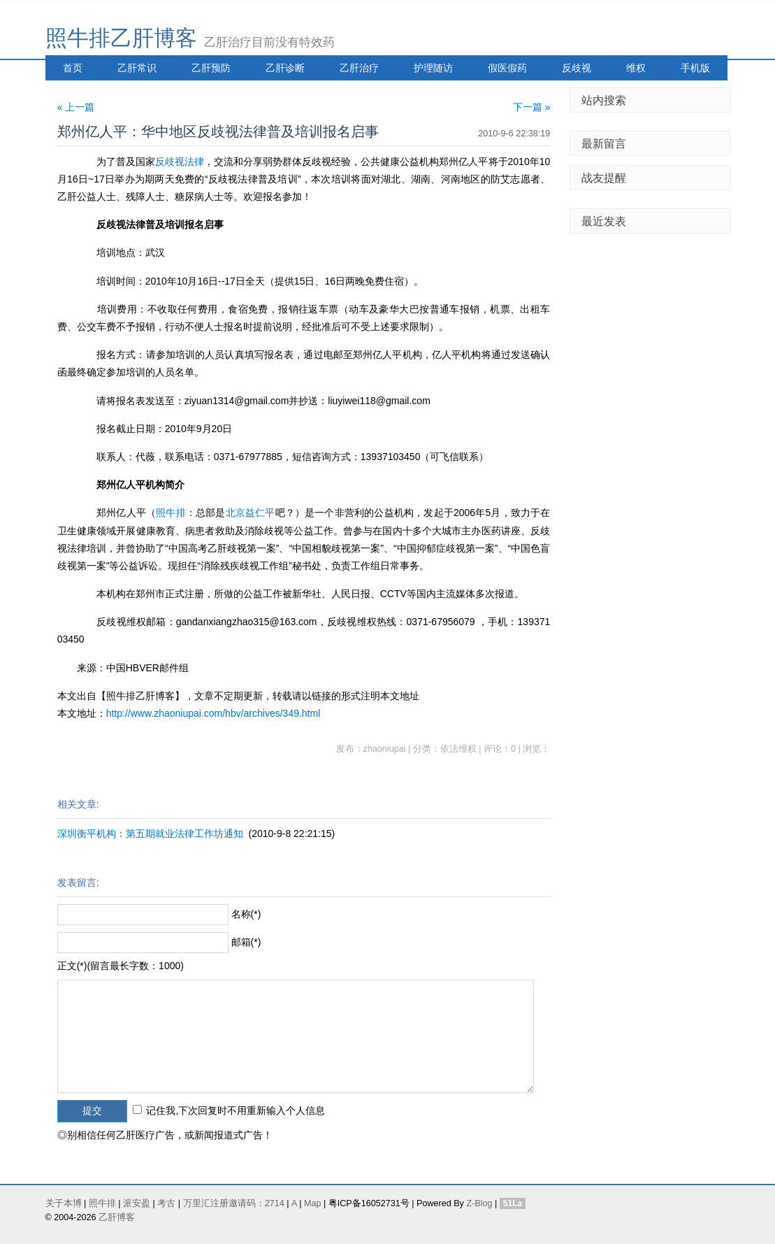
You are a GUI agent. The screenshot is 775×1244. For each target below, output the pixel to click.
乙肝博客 (117, 1217)
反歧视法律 (179, 161)
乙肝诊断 (285, 67)
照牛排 (171, 512)
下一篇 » (532, 107)
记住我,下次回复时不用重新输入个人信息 (235, 1110)
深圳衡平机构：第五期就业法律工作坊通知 (150, 833)
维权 (636, 67)
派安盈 (136, 1203)
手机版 (695, 67)
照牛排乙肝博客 (121, 38)
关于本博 (63, 1203)
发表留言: (78, 882)
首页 (72, 67)
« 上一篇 (76, 107)
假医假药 (507, 67)
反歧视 (576, 67)
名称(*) (246, 914)
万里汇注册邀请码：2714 (233, 1203)
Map (312, 1203)
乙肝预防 (211, 67)
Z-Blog (479, 1203)
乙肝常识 (137, 67)
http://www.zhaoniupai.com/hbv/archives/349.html (213, 713)
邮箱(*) (246, 942)
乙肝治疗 (359, 67)
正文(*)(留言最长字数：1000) (120, 965)
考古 (166, 1203)
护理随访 (433, 67)
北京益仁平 (250, 512)
